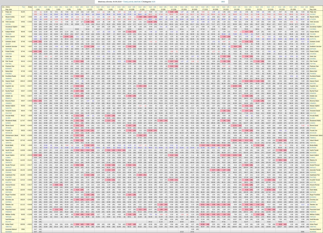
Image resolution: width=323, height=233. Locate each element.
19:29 (56, 128)
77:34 (257, 54)
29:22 (77, 59)
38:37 (119, 34)
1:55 (246, 12)
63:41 (192, 138)
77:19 (246, 59)
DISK (23, 27)
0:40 (56, 31)
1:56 (140, 27)
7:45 (150, 31)
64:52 (213, 39)
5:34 (269, 106)
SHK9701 (9, 108)
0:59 (291, 36)
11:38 (45, 31)
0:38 (56, 51)
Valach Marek (10, 140)
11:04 (150, 120)
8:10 (203, 145)
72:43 (161, 123)
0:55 (291, 12)
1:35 (192, 51)
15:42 (56, 14)
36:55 (87, 88)
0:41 (161, 22)
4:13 (246, 81)
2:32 (171, 71)
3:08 (246, 96)
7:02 (203, 86)
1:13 (98, 12)
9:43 (67, 12)
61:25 (192, 29)
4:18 (119, 145)
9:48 (235, 120)
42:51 (140, 113)
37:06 (108, 93)
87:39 (23, 71)
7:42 (150, 41)
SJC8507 (8, 14)
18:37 (56, 93)
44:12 (108, 123)
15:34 (45, 39)
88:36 (23, 56)
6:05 (35, 51)
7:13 (203, 106)
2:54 (129, 22)
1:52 (98, 61)
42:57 (140, 118)
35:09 (87, 98)
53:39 (192, 147)
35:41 (66, 123)
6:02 (269, 81)
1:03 (258, 22)
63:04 (203, 34)
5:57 (203, 17)
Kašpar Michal (10, 31)
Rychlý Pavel (10, 91)
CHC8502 (9, 54)
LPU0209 (8, 19)
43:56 (108, 83)
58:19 (161, 103)
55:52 (171, 68)
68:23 (235, 14)
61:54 (150, 128)
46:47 (150, 14)
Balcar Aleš (9, 71)
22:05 (56, 143)
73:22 (213, 78)
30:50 (87, 34)
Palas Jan (9, 12)
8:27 (150, 36)
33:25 (108, 118)
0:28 (303, 81)
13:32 (45, 135)
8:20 (150, 91)
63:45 (203, 59)
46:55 (140, 29)
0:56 (258, 56)
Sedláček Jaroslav (11, 46)
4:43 (280, 27)
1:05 (224, 12)
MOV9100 (9, 133)
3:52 (129, 61)
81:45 (268, 44)
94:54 (291, 63)
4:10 (280, 17)
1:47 (140, 110)
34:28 (87, 93)
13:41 (45, 101)
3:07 (171, 135)
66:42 (213, 113)
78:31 (246, 68)
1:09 (192, 46)
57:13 (192, 59)
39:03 (108, 78)
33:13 (98, 63)
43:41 (140, 34)
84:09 (246, 103)
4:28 (35, 115)
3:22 (129, 31)
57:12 (161, 93)
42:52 (129, 24)
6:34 (235, 71)
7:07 (203, 101)
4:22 (35, 71)
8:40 (150, 27)
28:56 (98, 147)
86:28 (23, 36)
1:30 (182, 27)
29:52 (87, 118)
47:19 (161, 14)
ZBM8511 (9, 98)
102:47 (246, 123)
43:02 (140, 73)
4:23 (119, 61)
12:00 (150, 130)
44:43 (140, 24)
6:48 (203, 76)
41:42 (140, 59)
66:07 (223, 39)
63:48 (203, 44)
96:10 (23, 135)
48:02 (150, 147)
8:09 (203, 140)
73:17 (235, 44)
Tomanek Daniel (11, 110)
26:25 (66, 118)
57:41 (161, 138)
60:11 (182, 29)
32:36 (66, 103)
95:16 (23, 61)
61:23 (171, 78)
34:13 (108, 54)
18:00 (45, 78)
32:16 (98, 73)
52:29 (161, 68)
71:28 (192, 83)
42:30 (140, 39)
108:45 (291, 83)
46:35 (119, 88)
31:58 (87, 44)
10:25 (66, 106)
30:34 (87, 108)
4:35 (280, 22)
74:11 (235, 73)
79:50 (280, 14)
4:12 (269, 17)
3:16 (129, 76)
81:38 (291, 19)
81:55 (268, 73)
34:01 (108, 113)
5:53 (269, 66)
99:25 (23, 130)
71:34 (246, 19)
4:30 (280, 91)
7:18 (235, 91)
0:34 (56, 101)
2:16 (87, 145)
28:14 (66, 39)
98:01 (280, 133)
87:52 (280, 118)
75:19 (171, 123)
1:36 (182, 36)
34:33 (87, 138)
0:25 (303, 140)
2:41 (171, 22)
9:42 (150, 81)
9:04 (235, 46)
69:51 (203, 93)
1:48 (182, 86)
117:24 (291, 123)
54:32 (129, 123)
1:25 (224, 110)
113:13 (291, 88)
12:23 (45, 51)
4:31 (119, 56)
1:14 (87, 27)
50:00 (129, 128)
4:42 (269, 31)
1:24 (87, 51)
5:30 (119, 31)
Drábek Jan (9, 96)
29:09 (66, 44)
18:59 (56, 88)
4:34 (35, 31)
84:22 (268, 108)
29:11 (77, 108)
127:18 (291, 143)
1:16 (258, 27)
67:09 (213, 118)
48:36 (161, 147)
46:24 (129, 93)
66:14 (213, 49)
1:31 (182, 41)
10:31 (66, 66)
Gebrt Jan (9, 56)
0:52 (224, 46)
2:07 (108, 115)
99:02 (291, 133)
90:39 (280, 29)
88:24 (291, 113)
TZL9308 (8, 34)
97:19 (280, 103)
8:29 (150, 96)
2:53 (129, 36)
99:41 (23, 96)
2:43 (129, 115)
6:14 (119, 91)
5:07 (269, 41)
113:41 (22, 86)
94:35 (291, 93)
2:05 (246, 22)
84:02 (246, 138)
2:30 (246, 61)
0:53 (258, 71)
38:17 (119, 68)
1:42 (140, 31)
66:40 (213, 73)
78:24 (257, 113)
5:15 (269, 56)
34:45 (108, 63)
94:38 (291, 24)
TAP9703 (8, 143)
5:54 (203, 12)
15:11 (45, 14)
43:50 (140, 44)
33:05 (98, 133)
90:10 (268, 138)
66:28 (192, 133)
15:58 (56, 59)
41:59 (129, 34)
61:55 (223, 14)
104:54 (291, 128)
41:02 (129, 68)
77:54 (213, 128)
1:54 (140, 41)
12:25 (150, 22)
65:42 (161, 88)
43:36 (140, 49)
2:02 (213, 115)
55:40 (182, 34)
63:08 (203, 39)
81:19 (268, 34)
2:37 (77, 91)
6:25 (203, 51)
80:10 (235, 93)
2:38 (246, 56)
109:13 (22, 81)
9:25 (67, 46)
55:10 (171, 73)
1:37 (140, 12)
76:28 (257, 39)
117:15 (268, 143)
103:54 (279, 128)
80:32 (213, 83)
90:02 (223, 143)
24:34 (77, 19)
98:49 (23, 76)
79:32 (203, 88)
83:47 (257, 24)
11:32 (45, 115)
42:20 (119, 29)
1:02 (108, 31)
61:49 (203, 147)
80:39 (235, 24)
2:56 (129, 81)
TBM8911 (9, 138)
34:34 (87, 29)
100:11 (234, 123)
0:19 (303, 12)
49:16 (140, 98)
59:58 (171, 93)
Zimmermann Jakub (12, 135)
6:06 (269, 76)
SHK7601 (9, 83)
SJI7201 (8, 24)
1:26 (224, 27)
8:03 (150, 106)
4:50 (269, 130)
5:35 (269, 125)
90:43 (291, 68)
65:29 (213, 44)
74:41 (235, 59)
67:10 (182, 128)
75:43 (246, 44)
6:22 (235, 17)
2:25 (129, 12)
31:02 (98, 49)
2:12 (213, 22)
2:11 (140, 125)
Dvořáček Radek (11, 76)
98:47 (268, 128)
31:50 (87, 54)
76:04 (246, 73)
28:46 (77, 118)
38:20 (119, 73)
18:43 (56, 78)
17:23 (45, 24)
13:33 (45, 91)
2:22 (246, 125)
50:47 (150, 59)
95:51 (291, 138)
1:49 (246, 36)
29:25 (77, 39)
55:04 (171, 49)
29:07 (66, 54)
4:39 (280, 96)
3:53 (35, 12)
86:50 (203, 143)
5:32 (77, 86)
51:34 (161, 39)
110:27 (268, 123)
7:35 (235, 106)
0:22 (303, 31)
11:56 (66, 56)
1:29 (77, 12)
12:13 (150, 140)
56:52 (182, 73)
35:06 (77, 88)
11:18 (45, 12)
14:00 (45, 19)
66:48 (203, 63)
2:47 (171, 106)
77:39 (246, 108)
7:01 (235, 41)
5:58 (203, 22)
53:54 (171, 39)
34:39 (119, 14)
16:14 (45, 73)
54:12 (171, 34)
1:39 (213, 12)
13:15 (45, 86)
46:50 (129, 103)
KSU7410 (9, 113)
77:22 (182, 143)
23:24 (66, 19)
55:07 (171, 54)
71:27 (213, 24)
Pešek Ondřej (10, 51)
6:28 (235, 12)
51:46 (171, 19)
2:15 (129, 17)
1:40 (246, 17)
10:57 (150, 17)
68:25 (192, 128)
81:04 (23, 12)
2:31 (246, 106)
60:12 (192, 63)
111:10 (257, 143)
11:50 (45, 22)
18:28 (45, 54)
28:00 (66, 73)
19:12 (56, 138)
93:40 (268, 98)
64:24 (192, 98)
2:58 (140, 17)
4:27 (119, 110)
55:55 (182, 108)
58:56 (192, 68)
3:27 (246, 31)
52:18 (150, 54)
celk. (40, 7)
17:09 (56, 108)
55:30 (182, 39)
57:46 (192, 118)
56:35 (182, 49)
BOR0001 (9, 68)
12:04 (66, 36)
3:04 (129, 91)
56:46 (182, 54)
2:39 (129, 27)
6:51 (35, 101)
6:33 (269, 101)
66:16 (223, 44)
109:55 (246, 143)
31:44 (98, 59)
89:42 (291, 49)
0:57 (224, 17)
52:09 (182, 14)
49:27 (161, 19)
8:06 (150, 12)
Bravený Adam (10, 101)
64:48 (161, 83)
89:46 (280, 68)
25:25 (66, 14)
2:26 (246, 41)
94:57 (23, 91)
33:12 (98, 54)
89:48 (235, 128)
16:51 (56, 73)
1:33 (98, 27)
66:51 (223, 59)
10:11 (66, 110)
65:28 (213, 59)
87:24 (291, 54)
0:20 (303, 36)
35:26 (87, 103)
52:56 (150, 63)
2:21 (77, 61)
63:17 (192, 24)
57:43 (150, 103)
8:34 (67, 145)
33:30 (108, 68)
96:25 (235, 88)
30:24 (66, 98)
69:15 (203, 24)
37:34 (119, 59)
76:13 (213, 133)
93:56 (280, 63)
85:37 (257, 103)
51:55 (150, 73)
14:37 (45, 96)
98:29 (291, 78)
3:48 (171, 86)
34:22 (108, 24)
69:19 (213, 29)
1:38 (182, 17)
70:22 (223, 63)
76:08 (235, 68)
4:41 (161, 120)
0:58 (291, 46)
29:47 (87, 49)
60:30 (171, 24)
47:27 (129, 98)
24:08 (66, 147)
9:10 (150, 101)
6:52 (203, 81)
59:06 (182, 63)
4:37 (280, 61)
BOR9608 (9, 147)
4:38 (119, 36)
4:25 (280, 36)
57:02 (150, 138)
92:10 (268, 103)
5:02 (269, 46)
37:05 (119, 49)
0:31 (56, 12)
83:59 (223, 88)
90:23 (223, 123)
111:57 (279, 88)
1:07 (192, 22)
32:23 (108, 49)
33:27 (108, 73)
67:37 (223, 73)
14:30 (56, 19)
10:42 (66, 76)
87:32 (291, 44)
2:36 (129, 110)
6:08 (203, 27)
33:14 (98, 24)
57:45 (150, 98)
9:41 (67, 130)
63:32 (223, 19)
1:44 (213, 36)
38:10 (108, 103)
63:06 (182, 98)
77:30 (246, 113)
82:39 (246, 93)
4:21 (35, 106)
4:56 (35, 130)
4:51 (280, 76)
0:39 (161, 41)
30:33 (66, 93)
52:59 (161, 54)
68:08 (223, 118)
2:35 (171, 27)
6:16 (203, 31)
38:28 (119, 113)
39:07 (119, 44)
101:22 (268, 83)
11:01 (235, 125)
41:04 (129, 73)
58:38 (140, 143)
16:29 (45, 108)
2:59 (171, 125)
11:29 (45, 36)
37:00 (98, 103)
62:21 (182, 138)
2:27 (129, 56)
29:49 (77, 68)
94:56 (23, 22)
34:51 (77, 78)
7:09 (235, 101)
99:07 (23, 101)
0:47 (224, 41)
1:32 (108, 61)
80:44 (280, 19)
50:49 (171, 147)
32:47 (119, 19)
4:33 (35, 46)
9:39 (150, 145)
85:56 (268, 29)
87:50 (23, 145)
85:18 (235, 133)
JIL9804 (8, 118)
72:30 (192, 88)
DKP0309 (9, 49)
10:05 (45, 17)
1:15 (98, 17)
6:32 (203, 56)
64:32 (192, 103)
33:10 (77, 93)
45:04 (129, 138)
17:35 (56, 63)
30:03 (108, 147)
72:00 (235, 34)
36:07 (98, 29)
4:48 (280, 86)
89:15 (257, 133)
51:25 (161, 108)
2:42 (77, 120)
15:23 (45, 140)
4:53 (119, 17)
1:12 (192, 41)
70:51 (150, 143)
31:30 (87, 113)
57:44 (192, 49)
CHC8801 (9, 29)
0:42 (56, 86)
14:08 (45, 125)
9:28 (235, 61)
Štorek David (10, 125)
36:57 (66, 143)
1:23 (87, 41)
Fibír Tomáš (9, 61)
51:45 (150, 118)
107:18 (279, 83)
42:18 (98, 83)
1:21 (77, 31)
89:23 (235, 83)
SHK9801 (9, 59)
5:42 (269, 96)
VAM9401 (9, 78)
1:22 (98, 51)
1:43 (213, 56)
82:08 (268, 54)
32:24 (98, 68)
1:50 (213, 71)
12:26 (235, 86)
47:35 (129, 78)
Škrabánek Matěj (11, 120)
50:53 (150, 108)
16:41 (45, 49)
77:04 (182, 123)
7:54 (235, 22)
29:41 (77, 63)
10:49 (45, 145)
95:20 (257, 83)
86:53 (246, 98)
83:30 (268, 59)
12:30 (45, 41)
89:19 (268, 63)
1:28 (182, 31)
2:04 (140, 76)
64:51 (150, 88)
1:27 (182, 12)
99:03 (246, 88)
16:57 (45, 63)
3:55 (35, 17)
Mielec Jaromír (10, 36)
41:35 (98, 123)
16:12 (45, 34)
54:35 (192, 19)
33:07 (108, 34)
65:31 (171, 128)
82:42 (268, 118)
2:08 (213, 46)
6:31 (119, 120)
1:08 (192, 12)
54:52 (171, 118)
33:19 (108, 39)
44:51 (140, 63)
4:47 (119, 66)
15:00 (45, 147)
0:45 (161, 81)
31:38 (87, 133)
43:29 (98, 143)
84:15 (268, 49)
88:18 (291, 59)
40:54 (129, 118)
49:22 (119, 83)
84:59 (257, 138)
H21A (153, 2)
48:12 (140, 133)
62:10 (182, 24)
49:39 (140, 78)
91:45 (291, 29)
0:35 (56, 27)
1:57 (182, 81)
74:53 (235, 113)
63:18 (182, 78)
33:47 (77, 98)
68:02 (150, 123)
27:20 (66, 63)
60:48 (171, 138)
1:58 (140, 71)
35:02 (129, 19)
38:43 (77, 83)
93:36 (246, 83)
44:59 (129, 29)
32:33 (66, 128)
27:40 (87, 147)
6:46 (235, 110)
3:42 (77, 125)
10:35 (66, 86)
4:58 (269, 71)
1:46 (213, 27)
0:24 (303, 27)
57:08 (150, 24)
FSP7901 (8, 63)
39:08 (119, 63)
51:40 (150, 49)
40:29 (108, 128)
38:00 (140, 19)
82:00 (223, 83)
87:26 (280, 59)
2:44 (171, 46)
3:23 (171, 12)
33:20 (77, 29)
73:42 (213, 103)
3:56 (280, 56)
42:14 (119, 138)
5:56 (280, 81)
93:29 (280, 93)
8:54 (67, 17)
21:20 (45, 143)
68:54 (213, 63)
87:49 (23, 41)
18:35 (45, 138)
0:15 (303, 125)
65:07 (203, 118)
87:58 (257, 98)
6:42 (203, 71)
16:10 (56, 39)
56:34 (182, 118)
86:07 (280, 73)
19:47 (45, 29)
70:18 (246, 14)
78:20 (203, 83)
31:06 (66, 138)
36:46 (98, 98)
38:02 (108, 98)
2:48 (87, 22)
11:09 (66, 71)
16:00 (45, 118)
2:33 (171, 41)
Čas (23, 7)
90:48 (23, 106)
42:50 (140, 108)
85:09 (280, 39)
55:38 (129, 143)
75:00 (171, 143)
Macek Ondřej (10, 17)
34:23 (108, 133)
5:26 (269, 61)
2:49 (129, 41)
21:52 (56, 83)
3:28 (171, 81)
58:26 (161, 98)
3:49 (129, 120)
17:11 (56, 49)
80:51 (257, 29)
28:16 (66, 34)
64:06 (203, 49)
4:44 (269, 110)
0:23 (56, 22)
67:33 (203, 29)
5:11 (269, 135)
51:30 (161, 59)
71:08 (257, 14)
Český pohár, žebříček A (132, 2)
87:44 (23, 51)
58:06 (150, 78)
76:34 (268, 19)
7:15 (119, 140)
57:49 (161, 24)
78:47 (223, 128)
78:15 (257, 59)
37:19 (108, 138)
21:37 (56, 123)
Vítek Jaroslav (10, 22)
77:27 (257, 118)
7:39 (203, 125)
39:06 (98, 128)
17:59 (45, 93)
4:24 (119, 130)
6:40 (203, 66)
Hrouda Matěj (10, 115)
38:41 (140, 14)
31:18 (98, 118)
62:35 (213, 19)
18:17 (45, 88)
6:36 (203, 61)
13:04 (66, 125)
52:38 (161, 73)
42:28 (119, 98)
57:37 (182, 68)
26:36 (66, 49)
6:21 (203, 41)
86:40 (257, 78)
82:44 (246, 24)
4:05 (35, 36)
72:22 (257, 19)
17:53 (56, 133)
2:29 (246, 91)
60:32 (203, 19)
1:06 (108, 12)
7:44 (235, 36)
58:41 (171, 29)
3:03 (77, 140)
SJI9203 (8, 123)
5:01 (280, 106)
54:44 (171, 44)
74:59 (223, 103)
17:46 (56, 24)
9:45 (67, 22)
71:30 (203, 98)
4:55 (119, 135)
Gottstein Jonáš (10, 41)
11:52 (45, 71)
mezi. (35, 7)
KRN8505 (9, 93)
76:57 (257, 73)
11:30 (66, 101)
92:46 (268, 78)
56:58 (140, 123)
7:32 (235, 66)
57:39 (171, 63)
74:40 (223, 78)
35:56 (98, 93)
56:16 (182, 113)
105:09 (22, 125)
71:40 (203, 138)
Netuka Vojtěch (10, 106)
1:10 (77, 17)
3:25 (129, 140)
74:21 (235, 54)
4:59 (129, 96)
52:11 (161, 44)
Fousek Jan (9, 130)
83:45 (235, 98)
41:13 (129, 108)
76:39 (246, 54)
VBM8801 (9, 103)
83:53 (257, 63)
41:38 (87, 143)
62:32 (161, 128)
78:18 (246, 49)
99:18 (291, 98)
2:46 (171, 91)
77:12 (223, 133)
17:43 (45, 113)
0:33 (161, 31)
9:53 (46, 56)
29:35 (77, 73)
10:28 (66, 96)
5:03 (35, 135)
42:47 (140, 68)
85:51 (203, 123)
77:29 (235, 29)
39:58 (119, 24)
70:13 (182, 83)
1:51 (140, 22)
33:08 (108, 108)
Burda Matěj (9, 145)
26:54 (77, 14)
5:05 (269, 27)
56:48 (192, 34)
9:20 (150, 135)
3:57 (280, 12)
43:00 (129, 63)
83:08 (268, 113)
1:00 (108, 17)
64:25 (203, 108)
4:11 (246, 140)
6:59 (235, 51)
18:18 (45, 44)
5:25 (269, 22)
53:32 (161, 63)
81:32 (235, 138)
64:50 (203, 73)
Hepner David (10, 81)
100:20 (257, 88)
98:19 (280, 98)
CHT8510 (9, 88)
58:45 (161, 78)
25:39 (87, 19)
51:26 (150, 34)
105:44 (234, 143)
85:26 (280, 34)
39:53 (87, 123)
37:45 (87, 128)
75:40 (246, 39)
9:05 (150, 56)
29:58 (77, 113)
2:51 (129, 51)
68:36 (223, 68)
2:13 (171, 31)
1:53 (246, 71)
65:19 (182, 133)
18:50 (56, 44)
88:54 (291, 118)
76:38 (257, 44)
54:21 (140, 83)
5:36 (119, 22)
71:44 (213, 93)
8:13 (235, 76)
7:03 (203, 91)
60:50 (213, 14)
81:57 (23, 17)
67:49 (213, 68)
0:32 (161, 12)
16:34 (56, 118)
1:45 (140, 51)
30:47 (87, 73)
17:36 (56, 68)
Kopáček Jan (10, 86)
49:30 (129, 88)
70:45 (223, 29)
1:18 (98, 22)
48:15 (140, 93)
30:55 (87, 39)
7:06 (203, 96)
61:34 (182, 93)
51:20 (150, 113)
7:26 (203, 120)
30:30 (87, 59)
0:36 (56, 36)
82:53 (235, 78)
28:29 (66, 113)
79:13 (257, 49)
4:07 (119, 12)
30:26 (77, 54)
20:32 (45, 103)
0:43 (161, 56)
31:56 (87, 24)
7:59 (203, 135)
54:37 (171, 113)
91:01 (23, 66)
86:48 (23, 31)
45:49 (129, 133)
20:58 (45, 123)
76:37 (257, 34)
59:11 (203, 14)
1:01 (108, 51)
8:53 (150, 71)
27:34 (66, 108)
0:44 (56, 81)
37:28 (66, 83)
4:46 (119, 115)
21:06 (56, 103)
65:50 (223, 34)
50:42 (171, 14)
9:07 (150, 66)
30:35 (77, 44)
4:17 (280, 51)
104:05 (257, 123)
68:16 (171, 83)
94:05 (268, 133)
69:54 (235, 19)
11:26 (150, 86)
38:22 (98, 88)
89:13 (23, 115)
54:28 (171, 59)
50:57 (150, 39)
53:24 (182, 19)
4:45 (269, 12)
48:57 (150, 19)
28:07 (66, 68)
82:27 (213, 88)
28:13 (87, 14)
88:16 (246, 133)
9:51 (67, 115)
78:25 (192, 123)
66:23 (213, 54)
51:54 (150, 68)
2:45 (129, 66)
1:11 (192, 17)
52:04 (161, 113)
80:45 (291, 14)
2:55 (129, 86)
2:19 (171, 17)
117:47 (22, 120)
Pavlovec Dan (10, 66)
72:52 (223, 93)
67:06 (223, 49)
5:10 (280, 115)
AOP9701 (9, 39)
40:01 (129, 59)
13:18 (45, 110)
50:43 (119, 123)
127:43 (22, 140)
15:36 (66, 81)
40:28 (87, 83)
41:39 (129, 54)
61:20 (171, 98)
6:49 (269, 86)
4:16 (269, 36)
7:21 (203, 110)
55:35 (150, 29)
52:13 (119, 143)
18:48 (45, 128)
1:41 (213, 41)
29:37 (77, 34)
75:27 (246, 34)
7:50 (235, 56)
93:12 (257, 128)
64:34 (192, 78)
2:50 (129, 135)
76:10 (235, 49)
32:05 (98, 34)
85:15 (268, 68)
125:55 (279, 143)
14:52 (66, 140)
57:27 (192, 44)
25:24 (77, 147)
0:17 (303, 41)
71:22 (203, 78)
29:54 (77, 133)
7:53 (203, 130)
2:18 (246, 51)
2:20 (171, 36)
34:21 (119, 147)
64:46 (213, 34)
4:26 (35, 91)
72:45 (223, 24)
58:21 (192, 54)
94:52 (280, 138)
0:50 (258, 12)
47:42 (140, 138)
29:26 (98, 14)
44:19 (119, 78)
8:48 (150, 115)
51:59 (161, 34)
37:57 (119, 39)
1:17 (258, 86)
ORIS (223, 2)
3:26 (129, 101)
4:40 (280, 41)
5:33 (35, 22)
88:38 (213, 123)
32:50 (98, 113)
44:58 (108, 143)
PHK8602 (9, 73)
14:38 (45, 27)
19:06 (56, 54)
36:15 (87, 78)
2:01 (246, 101)
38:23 (77, 123)
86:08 (291, 39)
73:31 (213, 138)
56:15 (182, 44)
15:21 (45, 59)
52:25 (161, 118)
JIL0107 (8, 44)
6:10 (235, 31)
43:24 (140, 54)
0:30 (56, 17)
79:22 (257, 68)
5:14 (119, 101)
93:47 (280, 24)
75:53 (268, 14)
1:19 (87, 12)
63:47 (171, 133)
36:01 (98, 138)
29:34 (66, 88)
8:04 (150, 46)
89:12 (268, 24)
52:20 (161, 49)
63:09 (182, 103)
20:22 (56, 29)
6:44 (235, 27)
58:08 (192, 73)
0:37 (161, 36)
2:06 (246, 27)
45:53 (119, 128)
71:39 (203, 103)
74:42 (235, 118)
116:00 (279, 123)
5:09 (35, 27)
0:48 (258, 17)
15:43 (45, 81)
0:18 (303, 22)
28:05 (77, 49)
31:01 (87, 68)
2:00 (213, 76)
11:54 (66, 135)
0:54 (291, 17)
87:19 (291, 73)
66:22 (213, 108)
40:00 (77, 143)
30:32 (108, 14)
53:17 (192, 14)
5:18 (269, 91)
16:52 (56, 34)
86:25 (280, 44)
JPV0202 (8, 128)
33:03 (108, 59)
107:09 (268, 88)
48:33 (140, 103)
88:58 (213, 143)
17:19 (45, 133)
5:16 (119, 76)
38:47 (119, 133)
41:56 (129, 44)
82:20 (246, 63)
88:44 (280, 49)
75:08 (235, 108)
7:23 (235, 81)
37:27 (108, 29)
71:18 (182, 88)
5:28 (35, 56)
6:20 (203, 36)
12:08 (45, 46)
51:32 (150, 44)
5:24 (119, 125)
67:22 (223, 54)
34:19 (77, 103)
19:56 (56, 98)
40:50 (129, 39)
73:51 (235, 39)
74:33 (223, 138)
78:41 (192, 143)
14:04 (66, 120)
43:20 (119, 93)
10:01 (66, 51)
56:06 (161, 29)
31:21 (87, 63)
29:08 (77, 24)
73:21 (213, 98)
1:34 (98, 101)
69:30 (171, 88)
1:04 (224, 31)
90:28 (291, 108)
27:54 (108, 19)
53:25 (140, 88)
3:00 (140, 140)
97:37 (280, 78)
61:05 (171, 103)
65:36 (203, 68)
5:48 (35, 41)
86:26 (291, 34)
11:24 (66, 31)
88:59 (268, 93)
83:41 (257, 93)
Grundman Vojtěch (11, 27)
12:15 (45, 61)
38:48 (119, 54)
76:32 (246, 118)
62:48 (192, 93)
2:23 (246, 66)
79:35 (246, 29)
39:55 (108, 88)
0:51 (291, 22)
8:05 (150, 61)
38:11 (119, 118)
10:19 (66, 41)
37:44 (98, 78)
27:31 (66, 24)
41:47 (129, 49)
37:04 (129, 14)
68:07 (223, 113)
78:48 (257, 108)
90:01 (23, 46)
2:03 (213, 17)
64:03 (150, 83)
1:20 (108, 27)
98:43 (291, 103)
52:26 (182, 147)
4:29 (280, 46)
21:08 (45, 83)
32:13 (98, 39)
